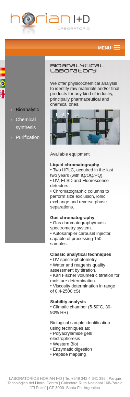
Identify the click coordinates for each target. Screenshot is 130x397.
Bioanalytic (27, 109)
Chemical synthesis (26, 123)
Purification (27, 137)
